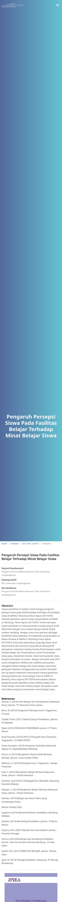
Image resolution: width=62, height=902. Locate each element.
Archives (15, 543)
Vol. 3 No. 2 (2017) (30, 543)
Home (4, 543)
